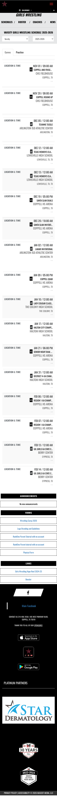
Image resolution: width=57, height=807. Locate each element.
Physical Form (28, 552)
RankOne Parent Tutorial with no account (28, 536)
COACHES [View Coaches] (37, 22)
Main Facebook (29, 606)
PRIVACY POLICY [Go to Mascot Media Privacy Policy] (10, 792)
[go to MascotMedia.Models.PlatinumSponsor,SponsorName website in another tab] (28, 711)
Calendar (25, 10)
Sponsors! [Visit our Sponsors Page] (38, 625)
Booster (28, 579)
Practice (20, 52)
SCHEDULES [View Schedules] (6, 22)
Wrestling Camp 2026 (28, 520)
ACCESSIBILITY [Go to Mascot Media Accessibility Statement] (24, 792)
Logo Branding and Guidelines (28, 528)
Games (8, 52)
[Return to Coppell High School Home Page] (4, 4)
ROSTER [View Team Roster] (22, 22)
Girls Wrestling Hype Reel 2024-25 (28, 571)
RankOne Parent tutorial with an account (28, 544)
